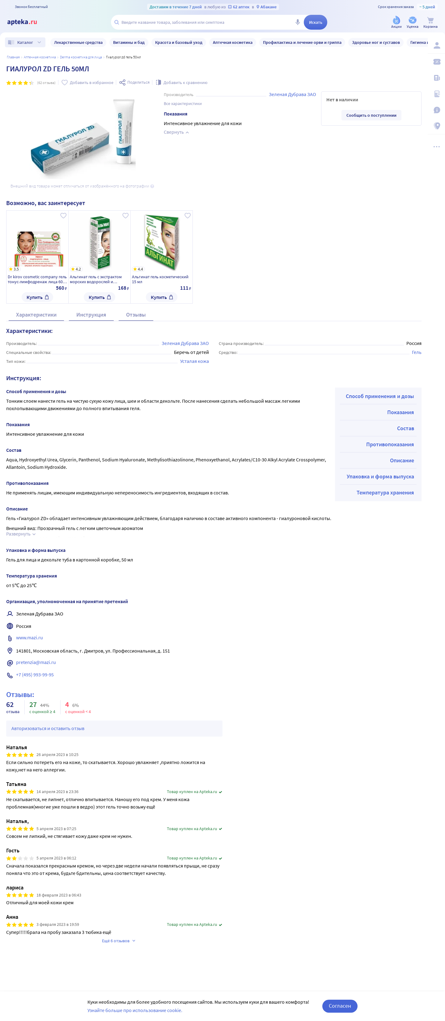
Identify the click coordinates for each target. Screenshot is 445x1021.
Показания (400, 412)
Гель (417, 352)
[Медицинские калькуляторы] (436, 94)
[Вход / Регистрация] (436, 45)
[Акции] (396, 22)
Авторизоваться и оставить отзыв (47, 728)
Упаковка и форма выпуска (380, 476)
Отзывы (136, 314)
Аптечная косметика (40, 57)
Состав (405, 428)
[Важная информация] (436, 110)
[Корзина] (430, 22)
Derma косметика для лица (81, 57)
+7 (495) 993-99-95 (35, 674)
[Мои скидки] (436, 62)
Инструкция (91, 314)
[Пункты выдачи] (436, 126)
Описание (402, 460)
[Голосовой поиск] (298, 22)
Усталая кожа (194, 361)
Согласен (340, 1008)
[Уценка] (412, 22)
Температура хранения (385, 492)
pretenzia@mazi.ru (36, 662)
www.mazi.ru (29, 637)
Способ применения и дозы (380, 396)
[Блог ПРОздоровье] (436, 78)
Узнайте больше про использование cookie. (134, 1013)
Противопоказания (390, 444)
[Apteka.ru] (27, 22)
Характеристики (36, 314)
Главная (13, 57)
